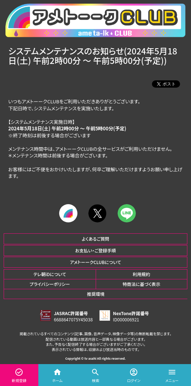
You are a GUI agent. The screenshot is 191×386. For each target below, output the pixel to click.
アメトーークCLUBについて (95, 262)
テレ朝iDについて (49, 274)
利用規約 (141, 274)
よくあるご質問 (96, 239)
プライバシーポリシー (50, 284)
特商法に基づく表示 (141, 284)
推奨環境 (95, 294)
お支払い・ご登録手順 (95, 250)
